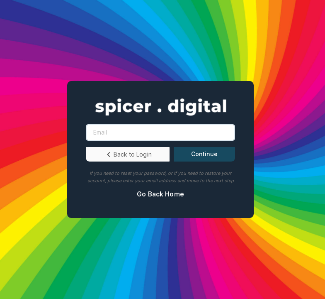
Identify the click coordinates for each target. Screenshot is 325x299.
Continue (204, 153)
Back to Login (128, 154)
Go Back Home (160, 194)
